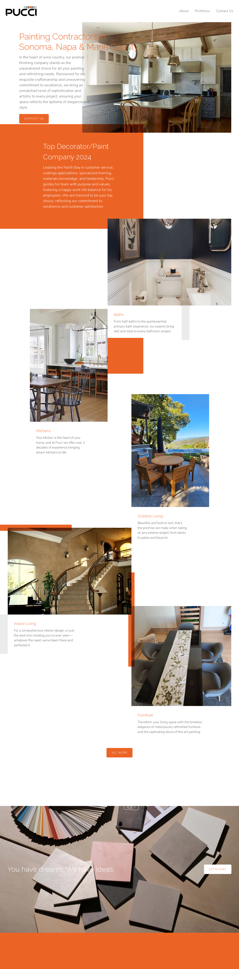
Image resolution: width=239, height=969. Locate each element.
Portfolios (202, 11)
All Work (119, 752)
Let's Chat (217, 869)
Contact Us (224, 11)
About (184, 11)
